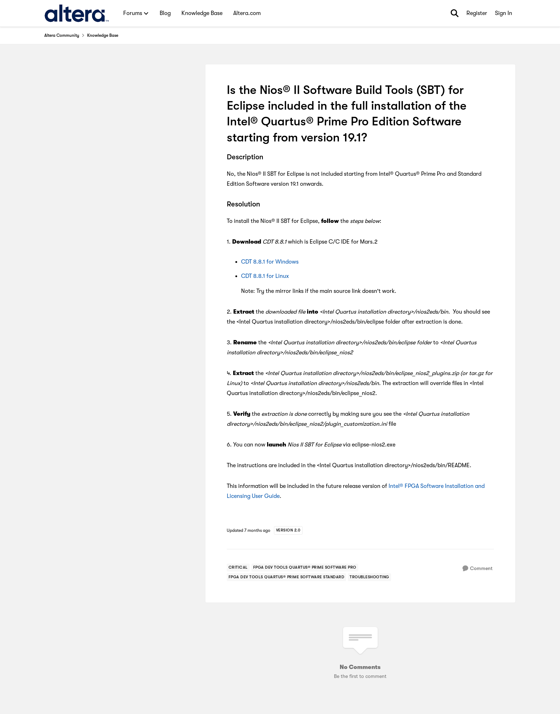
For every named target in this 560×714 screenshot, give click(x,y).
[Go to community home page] (76, 13)
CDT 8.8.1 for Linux (265, 276)
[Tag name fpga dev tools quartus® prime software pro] (304, 567)
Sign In (503, 13)
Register (476, 13)
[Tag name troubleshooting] (369, 577)
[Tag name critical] (238, 567)
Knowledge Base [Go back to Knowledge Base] (102, 35)
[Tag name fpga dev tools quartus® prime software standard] (286, 577)
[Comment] (477, 568)
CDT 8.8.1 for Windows (270, 262)
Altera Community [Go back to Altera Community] (61, 35)
